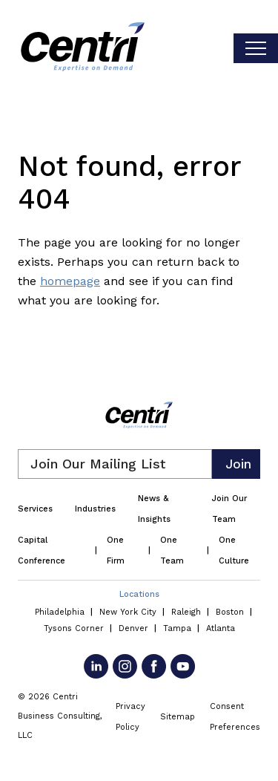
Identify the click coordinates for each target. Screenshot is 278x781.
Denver (133, 628)
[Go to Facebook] (154, 666)
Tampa (177, 628)
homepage (70, 281)
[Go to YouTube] (183, 666)
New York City (127, 612)
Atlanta (220, 628)
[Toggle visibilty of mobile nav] (256, 48)
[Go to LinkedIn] (96, 666)
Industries (95, 509)
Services (35, 509)
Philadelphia (60, 612)
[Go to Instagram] (125, 666)
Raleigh (186, 612)
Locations (139, 594)
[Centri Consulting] (83, 48)
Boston (230, 612)
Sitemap (177, 717)
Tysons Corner (74, 628)
